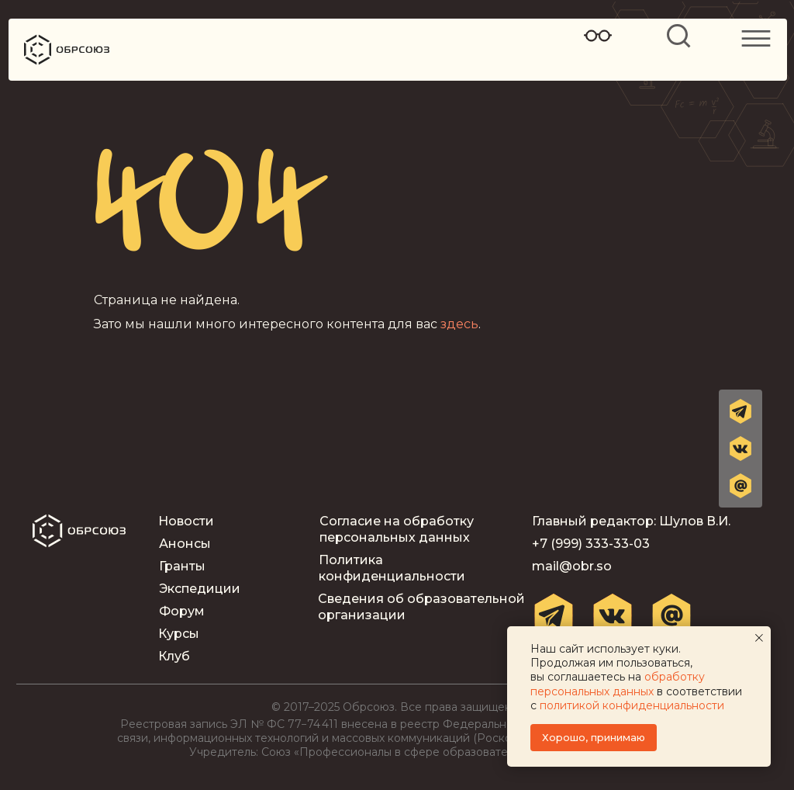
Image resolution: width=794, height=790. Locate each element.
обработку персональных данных (617, 684)
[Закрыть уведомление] (759, 638)
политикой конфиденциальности (632, 705)
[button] (740, 485)
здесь (459, 324)
